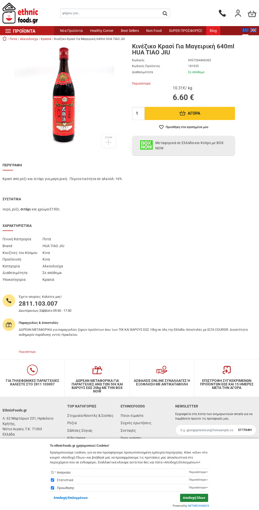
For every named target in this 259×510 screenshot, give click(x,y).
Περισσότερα (141, 83)
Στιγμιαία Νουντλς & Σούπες (90, 416)
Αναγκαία (63, 472)
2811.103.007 (38, 303)
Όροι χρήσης (131, 438)
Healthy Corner (102, 31)
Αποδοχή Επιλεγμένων (71, 498)
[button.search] (165, 13)
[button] (65, 95)
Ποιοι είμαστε (132, 416)
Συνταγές (128, 430)
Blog (213, 31)
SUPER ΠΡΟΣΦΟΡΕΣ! (185, 31)
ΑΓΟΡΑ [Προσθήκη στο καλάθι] (189, 113)
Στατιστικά (65, 480)
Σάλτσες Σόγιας (80, 430)
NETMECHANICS (198, 505)
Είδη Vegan (76, 438)
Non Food (154, 31)
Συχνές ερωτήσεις (136, 423)
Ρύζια (72, 423)
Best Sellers (130, 31)
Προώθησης (65, 488)
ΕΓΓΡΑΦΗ (245, 430)
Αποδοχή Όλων (194, 498)
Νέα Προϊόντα (71, 31)
